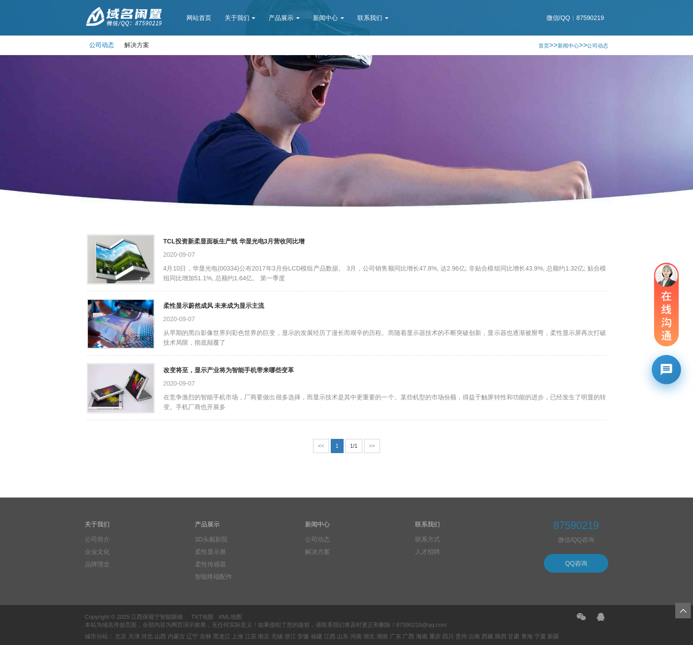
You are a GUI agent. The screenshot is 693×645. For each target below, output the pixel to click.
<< (321, 446)
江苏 (251, 636)
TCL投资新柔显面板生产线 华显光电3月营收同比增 (234, 241)
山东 (342, 636)
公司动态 (101, 44)
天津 (134, 636)
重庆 (435, 636)
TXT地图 (202, 616)
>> (372, 446)
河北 (147, 636)
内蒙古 (176, 636)
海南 (422, 636)
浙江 (290, 636)
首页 (544, 46)
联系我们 (372, 17)
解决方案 (136, 44)
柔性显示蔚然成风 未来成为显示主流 (214, 305)
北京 (121, 636)
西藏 (487, 636)
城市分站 (96, 636)
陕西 (501, 636)
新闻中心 (328, 17)
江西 (330, 636)
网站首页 (198, 17)
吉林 (205, 636)
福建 (316, 636)
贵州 (461, 636)
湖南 (382, 636)
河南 (356, 636)
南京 (263, 636)
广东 (395, 636)
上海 (237, 636)
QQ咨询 (576, 563)
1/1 (354, 446)
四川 (448, 636)
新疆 (553, 636)
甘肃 (513, 636)
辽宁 (192, 636)
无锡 (277, 636)
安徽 (303, 636)
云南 (474, 636)
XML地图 (230, 616)
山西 (160, 636)
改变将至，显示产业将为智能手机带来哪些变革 (228, 370)
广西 (408, 636)
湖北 (369, 636)
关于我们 (240, 17)
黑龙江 (221, 636)
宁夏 (540, 636)
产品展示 (284, 17)
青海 (527, 636)
